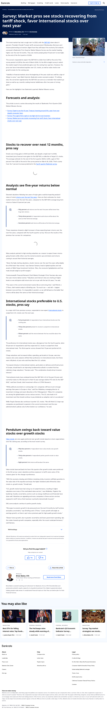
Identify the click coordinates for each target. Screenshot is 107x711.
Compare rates (41, 654)
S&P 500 (47, 42)
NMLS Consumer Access (27, 705)
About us (4, 654)
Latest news (40, 658)
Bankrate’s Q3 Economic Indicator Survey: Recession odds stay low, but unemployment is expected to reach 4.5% (66, 634)
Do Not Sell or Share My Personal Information (84, 662)
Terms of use (75, 673)
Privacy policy (75, 654)
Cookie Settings (76, 658)
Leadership (5, 658)
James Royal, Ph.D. (9, 635)
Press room (5, 662)
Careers (4, 669)
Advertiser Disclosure (99, 9)
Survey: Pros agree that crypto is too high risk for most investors (28, 116)
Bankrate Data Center (7, 665)
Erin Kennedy (33, 31)
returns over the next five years (26, 197)
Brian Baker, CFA (19, 31)
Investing (5, 9)
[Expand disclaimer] (104, 62)
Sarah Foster (34, 635)
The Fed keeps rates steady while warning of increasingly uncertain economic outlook (39, 632)
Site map (4, 673)
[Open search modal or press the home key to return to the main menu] (104, 3)
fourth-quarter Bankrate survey (46, 164)
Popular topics (40, 662)
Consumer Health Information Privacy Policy (83, 665)
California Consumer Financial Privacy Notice (83, 680)
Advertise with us (41, 665)
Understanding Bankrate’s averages (81, 669)
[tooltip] (46, 549)
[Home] (5, 3)
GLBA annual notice (77, 677)
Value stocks (10, 439)
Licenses (74, 684)
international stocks (55, 310)
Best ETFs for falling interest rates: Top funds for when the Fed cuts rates (12, 632)
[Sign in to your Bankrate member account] (94, 3)
